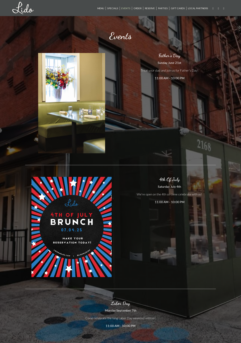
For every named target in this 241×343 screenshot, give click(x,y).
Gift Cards (178, 8)
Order (138, 8)
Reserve (150, 8)
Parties (163, 8)
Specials (112, 8)
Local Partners (198, 8)
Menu (100, 8)
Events (125, 8)
